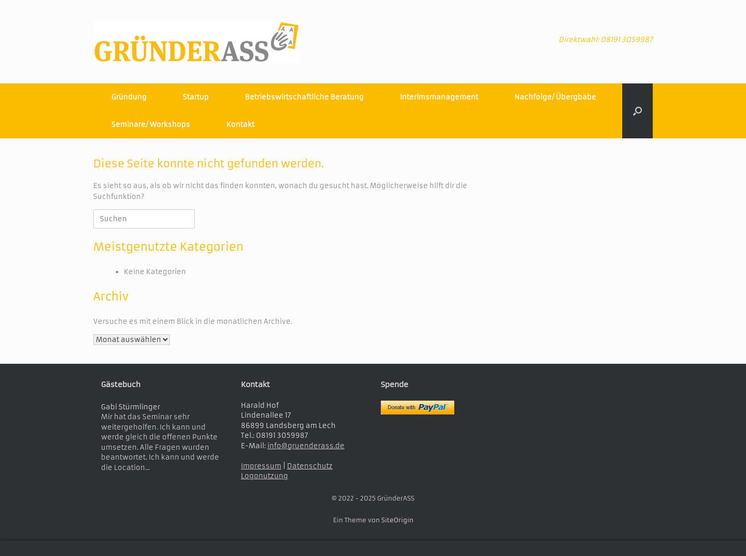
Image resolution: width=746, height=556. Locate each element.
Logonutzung (264, 476)
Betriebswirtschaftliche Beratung (304, 97)
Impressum (261, 466)
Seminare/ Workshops (150, 124)
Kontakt (240, 124)
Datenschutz (310, 466)
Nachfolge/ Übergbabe (555, 97)
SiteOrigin (397, 520)
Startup (196, 97)
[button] (637, 110)
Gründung (129, 97)
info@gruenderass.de (306, 445)
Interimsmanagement (439, 97)
